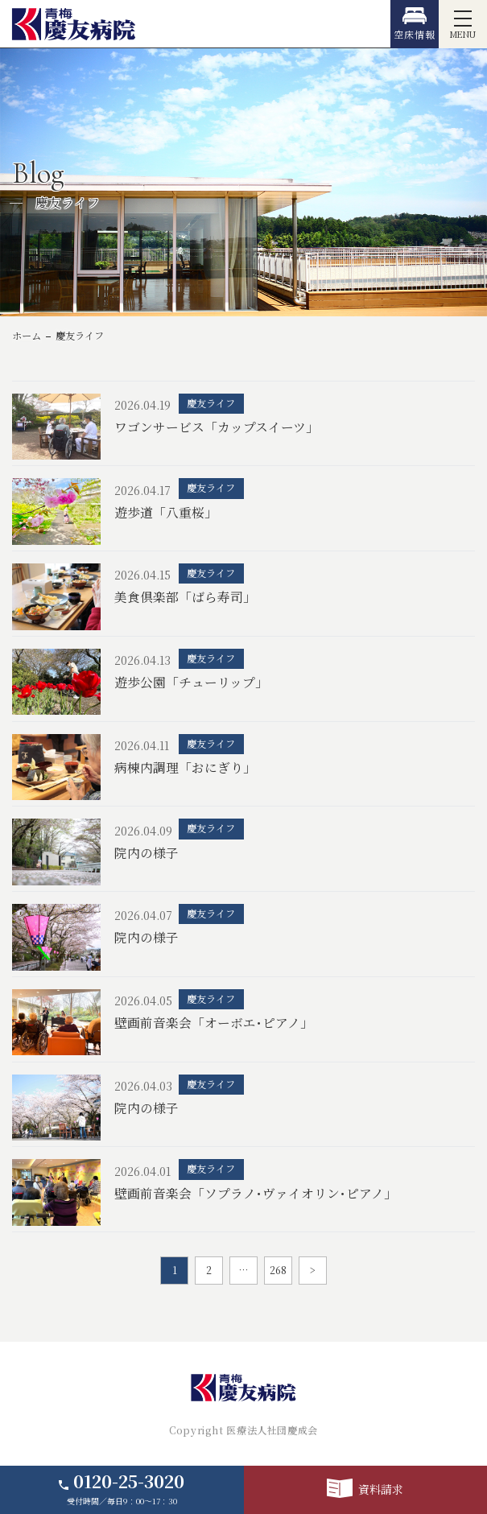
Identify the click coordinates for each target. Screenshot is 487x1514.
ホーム (26, 335)
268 (278, 1270)
